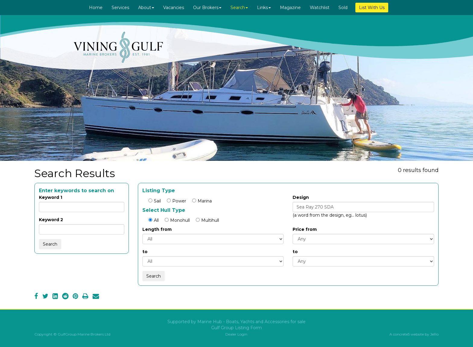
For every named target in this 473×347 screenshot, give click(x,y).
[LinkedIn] (55, 297)
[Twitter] (45, 297)
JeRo (434, 334)
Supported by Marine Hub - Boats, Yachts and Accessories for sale (236, 321)
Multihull (207, 220)
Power (176, 201)
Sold (343, 7)
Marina (202, 201)
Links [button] (264, 7)
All (153, 220)
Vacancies (173, 7)
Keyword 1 (50, 197)
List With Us (372, 7)
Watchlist (319, 7)
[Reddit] (65, 297)
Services (120, 7)
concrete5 (401, 334)
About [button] (146, 7)
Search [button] (239, 7)
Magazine (290, 7)
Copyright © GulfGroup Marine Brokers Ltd (72, 334)
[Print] (85, 297)
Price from (305, 229)
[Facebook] (36, 297)
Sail (154, 201)
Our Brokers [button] (207, 7)
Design (301, 197)
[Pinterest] (75, 297)
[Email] (96, 297)
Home (96, 7)
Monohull (177, 220)
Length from (157, 229)
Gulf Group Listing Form (236, 327)
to (145, 251)
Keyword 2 (51, 219)
